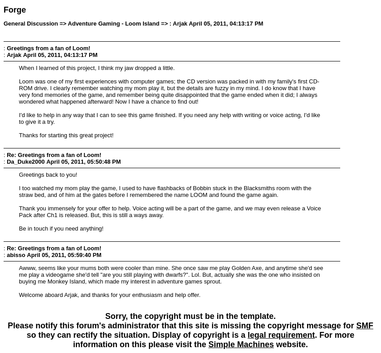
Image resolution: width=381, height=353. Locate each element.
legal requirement (281, 335)
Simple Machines (241, 344)
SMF (364, 325)
